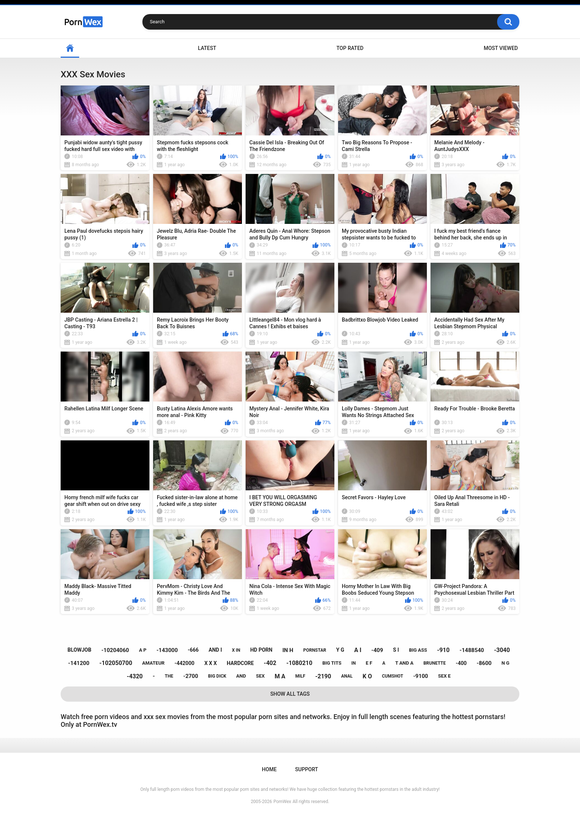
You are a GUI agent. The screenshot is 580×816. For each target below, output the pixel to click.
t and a (404, 663)
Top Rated (349, 48)
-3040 (502, 650)
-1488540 (471, 650)
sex (260, 676)
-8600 (484, 663)
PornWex (282, 801)
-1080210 (299, 662)
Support (306, 769)
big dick (217, 676)
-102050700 (115, 662)
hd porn (261, 650)
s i (396, 650)
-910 (443, 650)
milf (300, 676)
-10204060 (115, 650)
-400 (461, 663)
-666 (193, 650)
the (169, 676)
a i (357, 650)
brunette (435, 663)
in (353, 663)
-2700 (190, 676)
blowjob (79, 650)
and (241, 676)
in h (287, 650)
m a (279, 676)
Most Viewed (501, 48)
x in (236, 650)
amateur (153, 663)
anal (347, 676)
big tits (331, 663)
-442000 (185, 663)
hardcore (240, 663)
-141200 (79, 663)
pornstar (314, 650)
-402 (270, 662)
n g (505, 663)
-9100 (420, 676)
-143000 (167, 650)
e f (369, 663)
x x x (210, 663)
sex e (444, 676)
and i (215, 650)
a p (142, 650)
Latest (207, 48)
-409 (377, 650)
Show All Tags (290, 694)
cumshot (392, 676)
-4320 (135, 676)
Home (70, 48)
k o (367, 676)
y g (340, 650)
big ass (418, 650)
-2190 (323, 676)
